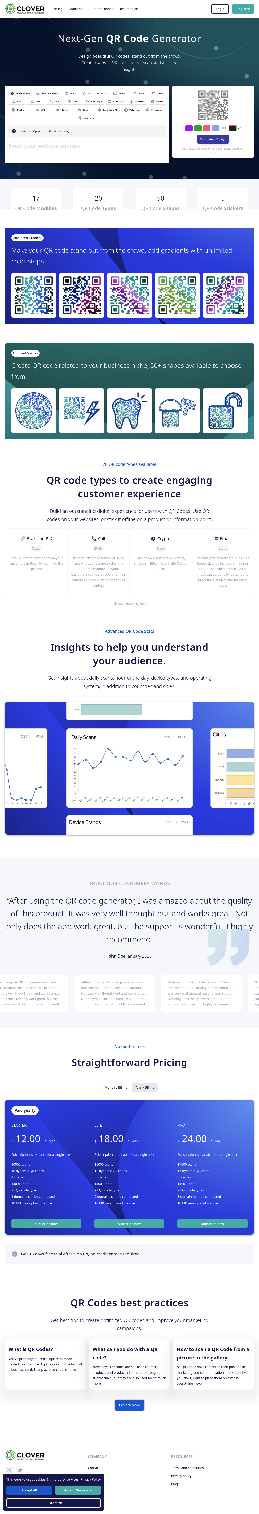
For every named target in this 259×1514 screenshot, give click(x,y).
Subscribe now (46, 1223)
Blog (174, 1484)
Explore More (129, 1405)
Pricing (57, 9)
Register (243, 9)
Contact (94, 1468)
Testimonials (129, 9)
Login (220, 9)
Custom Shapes (101, 9)
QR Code (36, 208)
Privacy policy (181, 1476)
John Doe (117, 956)
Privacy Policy (89, 1480)
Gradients (76, 9)
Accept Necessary (77, 1490)
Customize (54, 1502)
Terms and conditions (187, 1468)
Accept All (30, 1490)
